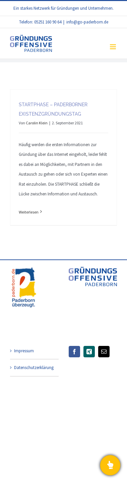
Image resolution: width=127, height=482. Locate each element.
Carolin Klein (37, 122)
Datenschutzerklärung (34, 367)
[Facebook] (74, 351)
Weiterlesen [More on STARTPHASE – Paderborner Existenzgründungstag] (29, 212)
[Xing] (89, 351)
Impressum (24, 351)
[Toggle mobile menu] (113, 46)
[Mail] (104, 351)
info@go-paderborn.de (87, 22)
